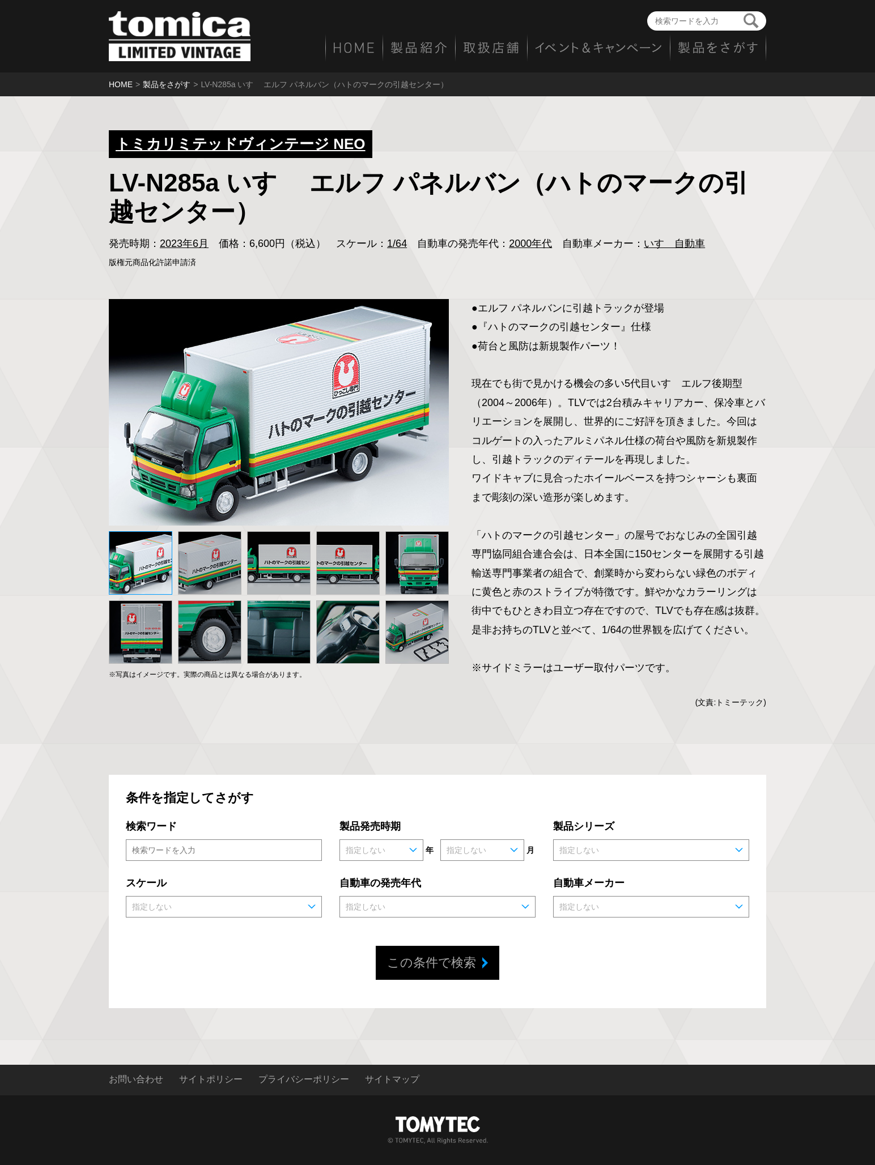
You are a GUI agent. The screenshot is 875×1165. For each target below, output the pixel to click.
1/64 (397, 243)
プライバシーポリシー (303, 1079)
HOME (121, 84)
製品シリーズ (583, 826)
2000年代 (530, 243)
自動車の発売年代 (380, 883)
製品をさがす (166, 84)
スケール (146, 883)
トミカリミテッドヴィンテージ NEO (241, 143)
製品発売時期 (370, 826)
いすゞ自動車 (674, 243)
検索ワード (151, 826)
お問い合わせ (136, 1079)
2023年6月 (184, 243)
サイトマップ (392, 1079)
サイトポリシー (211, 1079)
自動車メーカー (589, 883)
